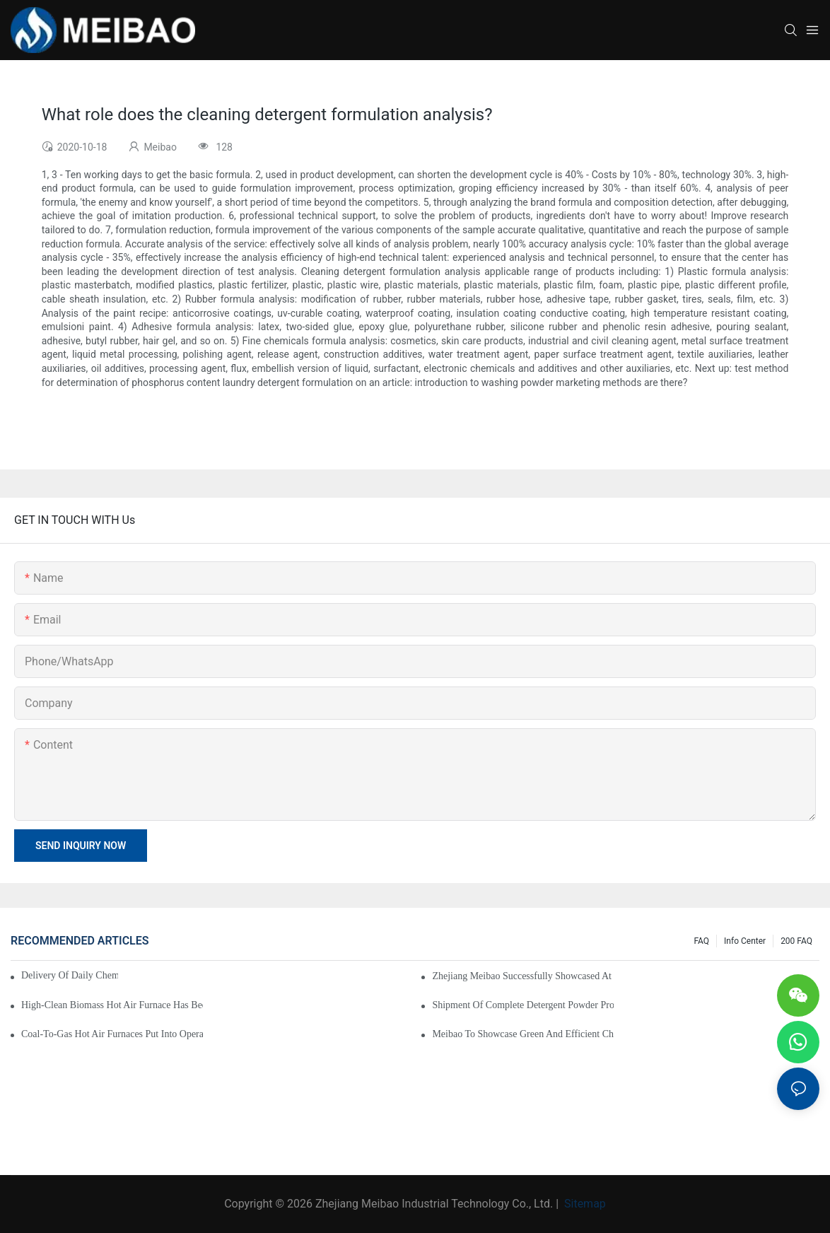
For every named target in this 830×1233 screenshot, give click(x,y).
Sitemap (583, 1203)
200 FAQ (796, 941)
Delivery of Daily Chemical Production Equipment (69, 975)
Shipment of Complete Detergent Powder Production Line (523, 1005)
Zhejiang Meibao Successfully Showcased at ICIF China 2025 (523, 976)
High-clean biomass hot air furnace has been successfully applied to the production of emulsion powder (112, 1005)
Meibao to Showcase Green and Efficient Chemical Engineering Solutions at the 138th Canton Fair (523, 1034)
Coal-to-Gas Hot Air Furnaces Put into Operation (112, 1034)
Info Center (745, 941)
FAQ (701, 941)
